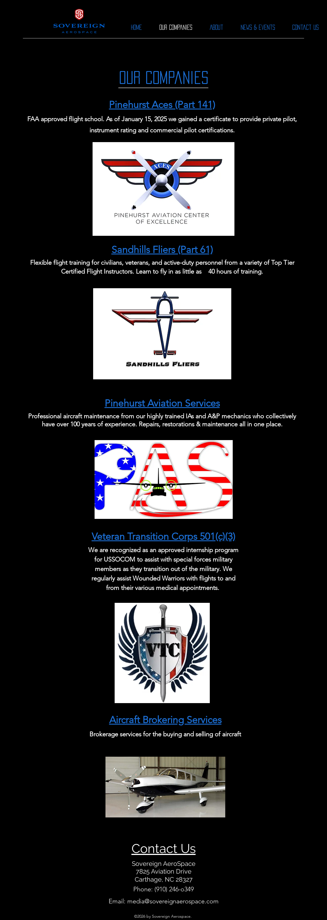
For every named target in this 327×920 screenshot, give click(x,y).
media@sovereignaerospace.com (173, 901)
